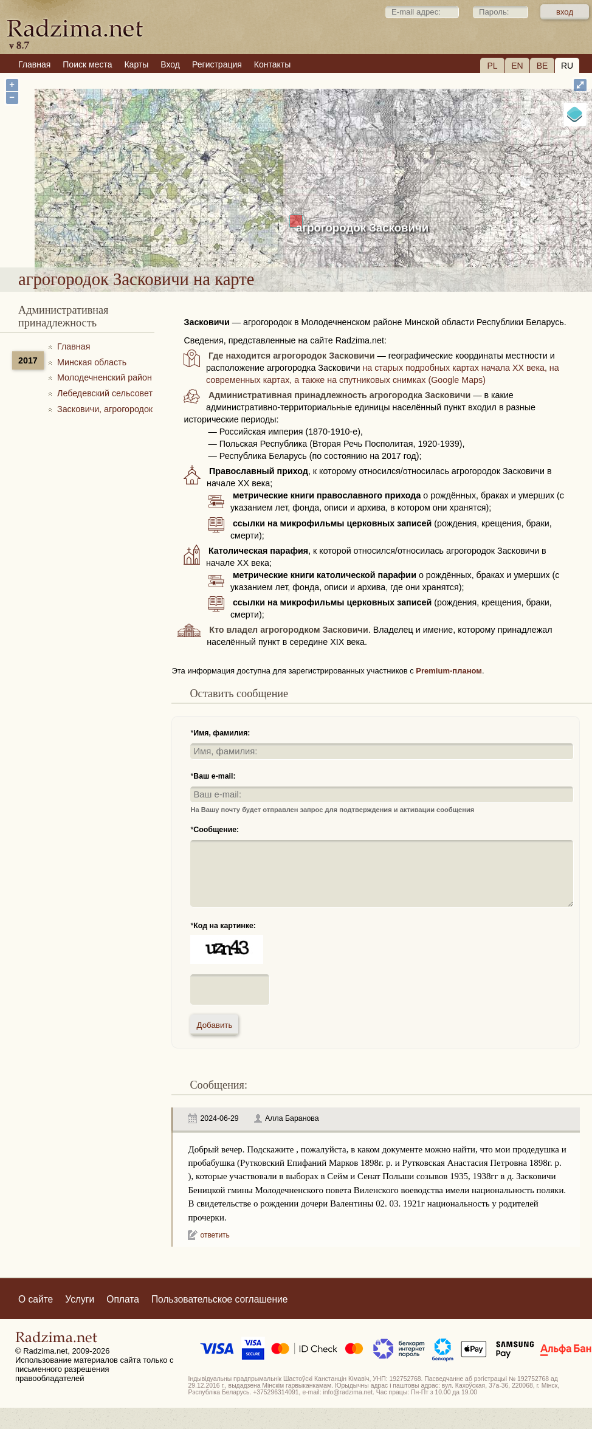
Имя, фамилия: (221, 733)
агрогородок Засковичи (362, 227)
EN (517, 66)
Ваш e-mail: (214, 776)
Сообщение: (216, 829)
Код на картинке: (224, 925)
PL (492, 66)
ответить (214, 1235)
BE (542, 66)
